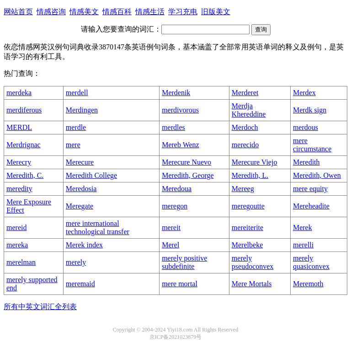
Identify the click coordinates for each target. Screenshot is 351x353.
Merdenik (176, 92)
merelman (21, 262)
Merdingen (82, 110)
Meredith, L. (250, 175)
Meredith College (91, 175)
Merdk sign (309, 110)
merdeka (19, 92)
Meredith (306, 162)
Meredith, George (187, 175)
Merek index (84, 245)
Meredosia (81, 189)
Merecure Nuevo (186, 162)
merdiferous (24, 110)
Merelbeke (247, 245)
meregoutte (248, 206)
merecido (245, 145)
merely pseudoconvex (253, 262)
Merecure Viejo (254, 162)
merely (76, 262)
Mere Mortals (252, 284)
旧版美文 (215, 12)
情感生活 (150, 12)
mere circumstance (312, 145)
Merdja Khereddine (249, 110)
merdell (77, 92)
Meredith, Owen (317, 175)
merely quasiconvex (311, 262)
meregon (174, 206)
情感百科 (117, 12)
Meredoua (176, 189)
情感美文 (84, 12)
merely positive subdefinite (184, 262)
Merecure (80, 162)
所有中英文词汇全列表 (40, 306)
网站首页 (18, 12)
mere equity (310, 189)
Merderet (245, 92)
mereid (16, 227)
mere (73, 145)
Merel (170, 245)
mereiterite (247, 227)
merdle (76, 127)
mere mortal (179, 284)
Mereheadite (311, 206)
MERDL (19, 127)
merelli (303, 245)
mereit (171, 227)
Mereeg (243, 189)
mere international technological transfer (97, 227)
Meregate (79, 206)
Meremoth (308, 284)
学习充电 (182, 12)
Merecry (18, 162)
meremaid (80, 284)
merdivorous (180, 110)
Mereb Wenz (180, 145)
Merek (302, 227)
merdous (305, 127)
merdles (173, 127)
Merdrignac (23, 145)
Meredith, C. (24, 175)
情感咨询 (51, 12)
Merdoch (245, 127)
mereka (17, 245)
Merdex (304, 92)
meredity (19, 189)
